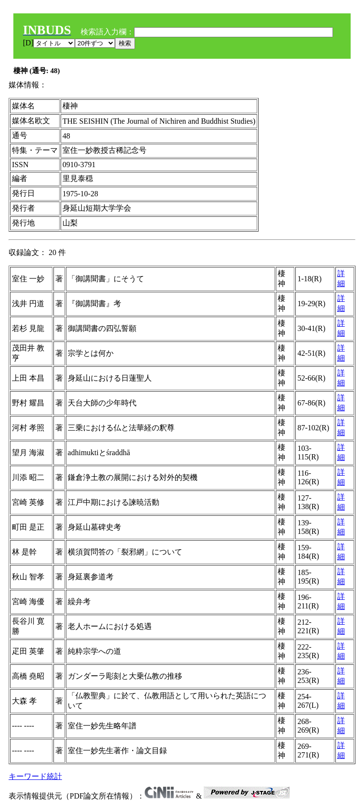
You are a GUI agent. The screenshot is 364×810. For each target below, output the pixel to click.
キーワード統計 (35, 776)
